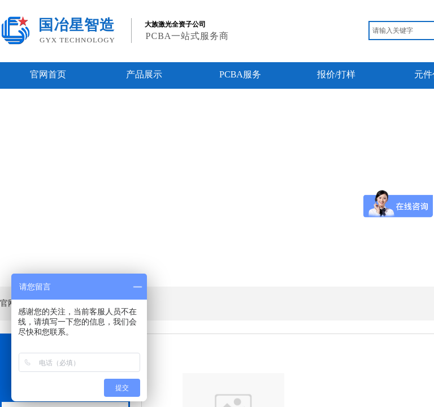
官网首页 (48, 74)
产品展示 (144, 74)
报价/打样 (336, 74)
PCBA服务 (240, 74)
